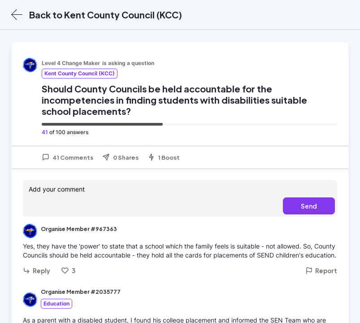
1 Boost (163, 157)
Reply (36, 271)
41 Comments (67, 157)
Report (321, 271)
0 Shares (120, 157)
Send (309, 206)
